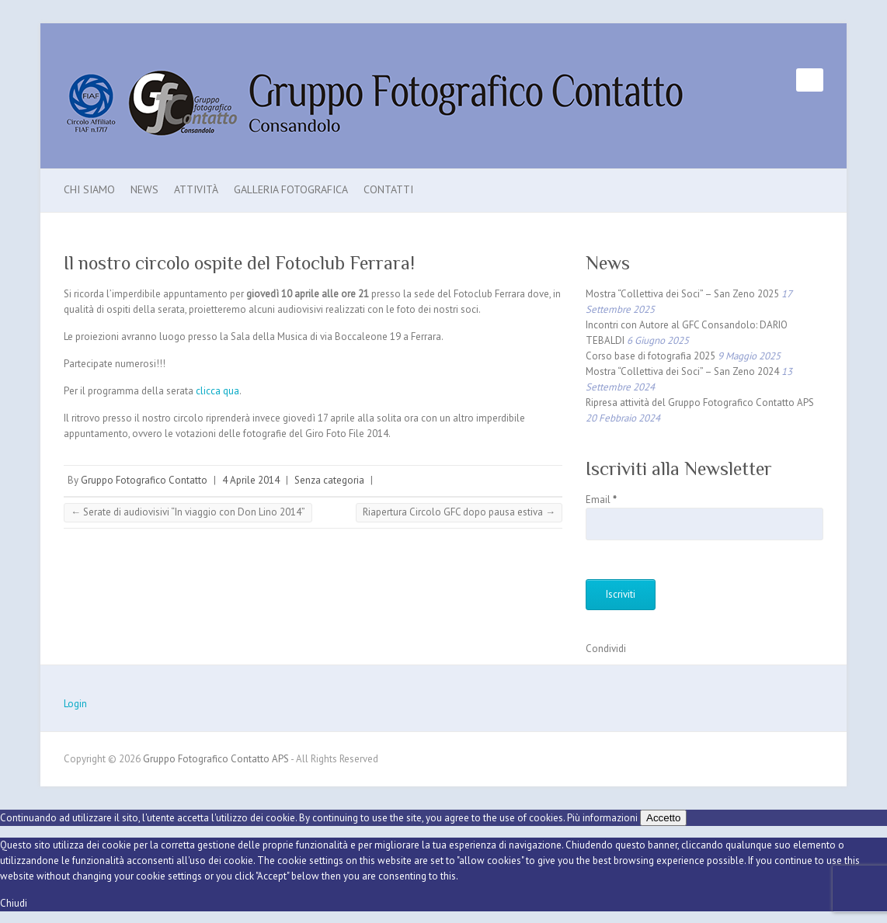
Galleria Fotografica (291, 189)
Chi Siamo (89, 189)
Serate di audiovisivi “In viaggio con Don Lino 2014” (188, 512)
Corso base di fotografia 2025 (650, 356)
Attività (196, 189)
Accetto (663, 818)
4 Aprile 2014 (251, 480)
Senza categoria (329, 480)
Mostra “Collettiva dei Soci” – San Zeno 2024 (682, 371)
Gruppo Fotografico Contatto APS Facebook (784, 80)
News (144, 189)
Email (601, 499)
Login (75, 703)
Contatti (388, 189)
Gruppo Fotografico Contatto (144, 480)
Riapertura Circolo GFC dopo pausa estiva (459, 512)
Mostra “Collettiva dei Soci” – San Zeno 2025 (682, 293)
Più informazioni (602, 817)
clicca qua (217, 390)
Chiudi (13, 903)
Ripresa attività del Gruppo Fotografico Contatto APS (700, 402)
